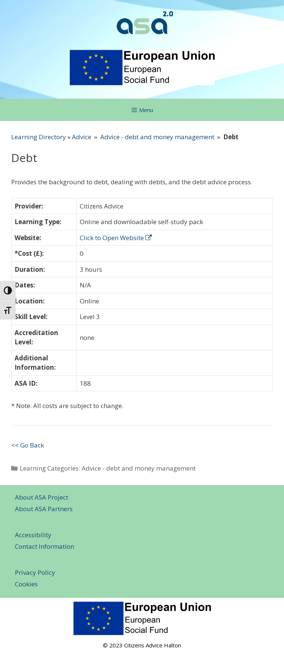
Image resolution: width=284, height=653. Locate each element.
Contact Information (44, 546)
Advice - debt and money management (157, 137)
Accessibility (33, 535)
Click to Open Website (116, 237)
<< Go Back (27, 445)
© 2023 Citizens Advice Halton (142, 645)
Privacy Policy (35, 572)
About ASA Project (41, 497)
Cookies (26, 584)
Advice (81, 137)
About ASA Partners (44, 508)
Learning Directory (38, 137)
